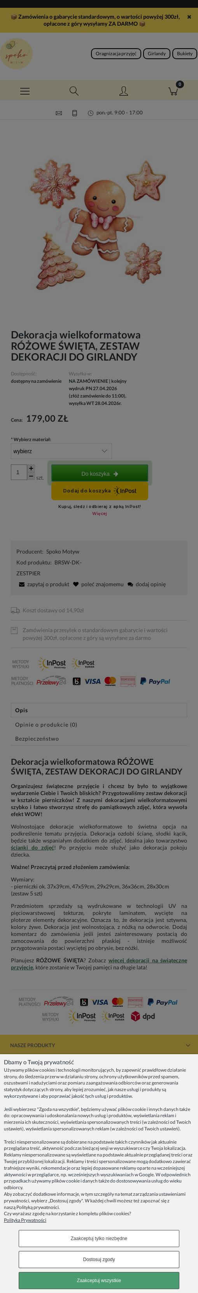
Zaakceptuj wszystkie (99, 1280)
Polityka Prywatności (25, 1220)
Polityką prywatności (37, 1207)
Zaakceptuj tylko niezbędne (99, 1238)
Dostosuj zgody (99, 1259)
